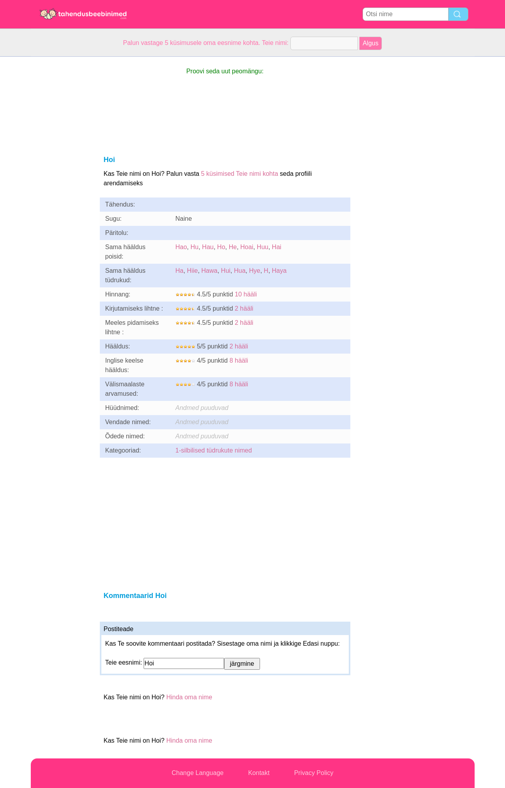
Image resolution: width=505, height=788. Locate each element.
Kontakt (258, 772)
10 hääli (246, 294)
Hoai (246, 247)
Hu (194, 247)
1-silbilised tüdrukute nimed (214, 450)
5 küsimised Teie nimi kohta (239, 173)
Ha (179, 270)
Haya (279, 270)
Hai (276, 247)
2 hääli (244, 308)
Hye (254, 270)
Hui (225, 270)
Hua (239, 270)
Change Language (198, 772)
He (233, 247)
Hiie (192, 270)
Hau (207, 247)
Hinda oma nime (189, 697)
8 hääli (239, 360)
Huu (262, 247)
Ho (221, 247)
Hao (181, 247)
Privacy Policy (313, 772)
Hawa (209, 270)
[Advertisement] (62, 175)
